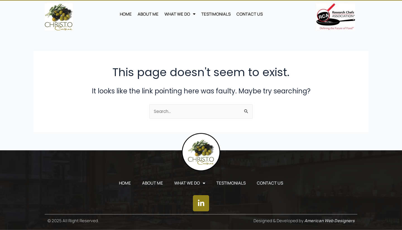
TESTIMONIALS (216, 14)
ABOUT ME (148, 14)
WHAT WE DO (179, 14)
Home (126, 14)
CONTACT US (249, 14)
